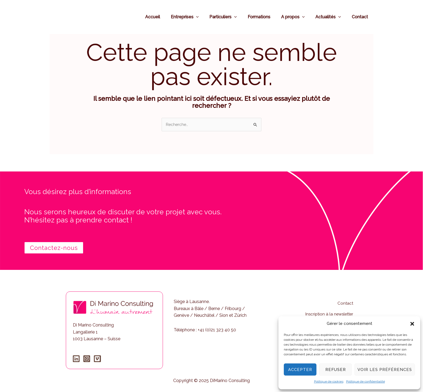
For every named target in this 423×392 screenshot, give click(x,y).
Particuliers (233, 16)
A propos (298, 16)
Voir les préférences (384, 369)
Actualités (331, 16)
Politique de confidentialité (365, 381)
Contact (361, 16)
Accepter (300, 369)
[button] (412, 323)
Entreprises (197, 16)
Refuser (335, 369)
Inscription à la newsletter (327, 309)
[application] (208, 16)
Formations (266, 16)
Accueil (166, 16)
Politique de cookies (328, 381)
